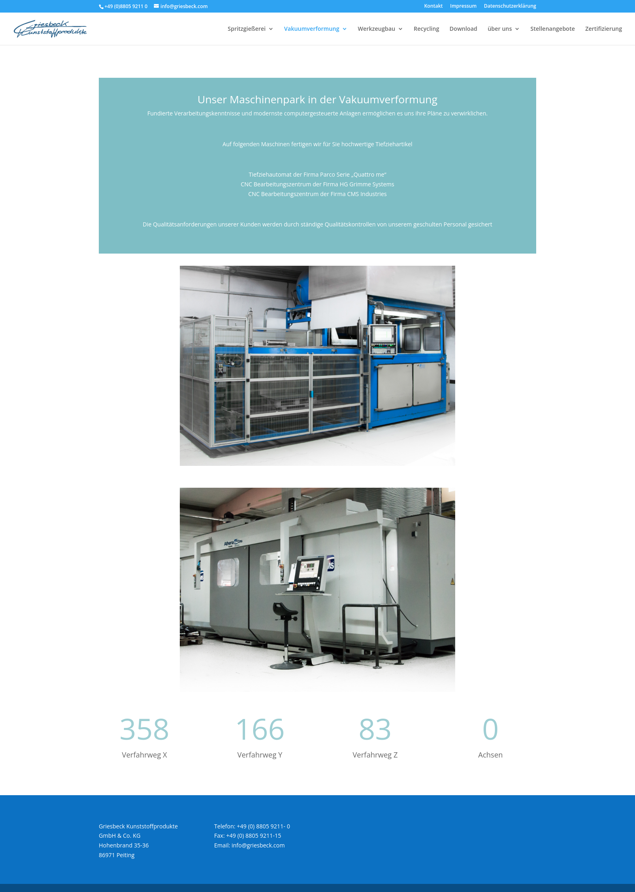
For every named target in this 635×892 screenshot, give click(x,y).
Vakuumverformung (311, 29)
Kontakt (433, 6)
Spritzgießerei (247, 29)
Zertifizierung (603, 29)
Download (463, 29)
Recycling (426, 29)
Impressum (463, 6)
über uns (500, 29)
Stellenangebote (553, 29)
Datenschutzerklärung (510, 6)
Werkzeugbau (376, 29)
